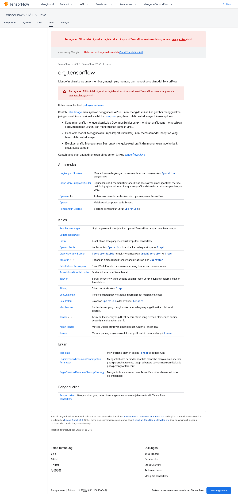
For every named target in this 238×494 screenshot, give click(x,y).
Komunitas (126, 4)
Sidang (63, 288)
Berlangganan (219, 490)
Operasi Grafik (67, 247)
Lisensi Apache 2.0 (73, 420)
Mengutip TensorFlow (156, 476)
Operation (168, 173)
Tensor (63, 317)
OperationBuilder (104, 253)
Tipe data (65, 352)
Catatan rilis (151, 459)
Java (42, 15)
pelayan (64, 278)
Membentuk (66, 307)
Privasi (71, 490)
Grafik (63, 241)
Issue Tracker (152, 453)
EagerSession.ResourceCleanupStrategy (82, 372)
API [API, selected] (82, 4)
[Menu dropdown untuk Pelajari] (73, 4)
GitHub (226, 4)
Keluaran (64, 260)
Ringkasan (10, 22)
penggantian (179, 39)
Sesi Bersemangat (70, 228)
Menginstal (47, 4)
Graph (160, 247)
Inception (110, 116)
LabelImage (74, 112)
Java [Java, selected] (50, 22)
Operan (64, 196)
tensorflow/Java (135, 154)
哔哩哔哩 (56, 470)
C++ (39, 22)
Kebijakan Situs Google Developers (151, 420)
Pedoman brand (153, 470)
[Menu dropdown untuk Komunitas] (136, 4)
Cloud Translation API (131, 52)
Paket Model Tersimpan (73, 266)
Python (26, 22)
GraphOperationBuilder (72, 253)
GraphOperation (150, 253)
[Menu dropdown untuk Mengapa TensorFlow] (172, 4)
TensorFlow (64, 64)
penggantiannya (78, 95)
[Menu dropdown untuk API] (88, 4)
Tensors (138, 301)
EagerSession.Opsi (70, 234)
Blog (53, 453)
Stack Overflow (153, 464)
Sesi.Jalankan (67, 294)
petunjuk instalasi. (94, 105)
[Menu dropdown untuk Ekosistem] (112, 4)
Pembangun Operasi (71, 208)
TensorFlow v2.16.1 (18, 15)
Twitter (55, 464)
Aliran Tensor (67, 326)
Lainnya (64, 22)
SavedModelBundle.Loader (74, 272)
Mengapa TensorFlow (156, 4)
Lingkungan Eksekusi (71, 173)
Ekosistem (101, 4)
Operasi (64, 202)
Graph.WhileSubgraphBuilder (75, 183)
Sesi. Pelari (66, 301)
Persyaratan (58, 490)
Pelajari (64, 4)
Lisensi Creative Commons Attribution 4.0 (143, 416)
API (76, 64)
